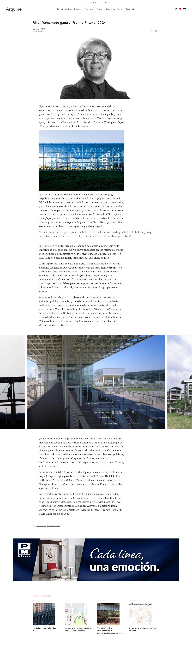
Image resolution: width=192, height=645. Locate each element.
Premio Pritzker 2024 (53, 526)
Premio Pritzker (41, 526)
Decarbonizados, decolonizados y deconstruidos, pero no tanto (110, 630)
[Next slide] (182, 382)
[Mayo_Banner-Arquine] (96, 580)
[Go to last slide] (10, 382)
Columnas (101, 601)
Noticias (36, 601)
